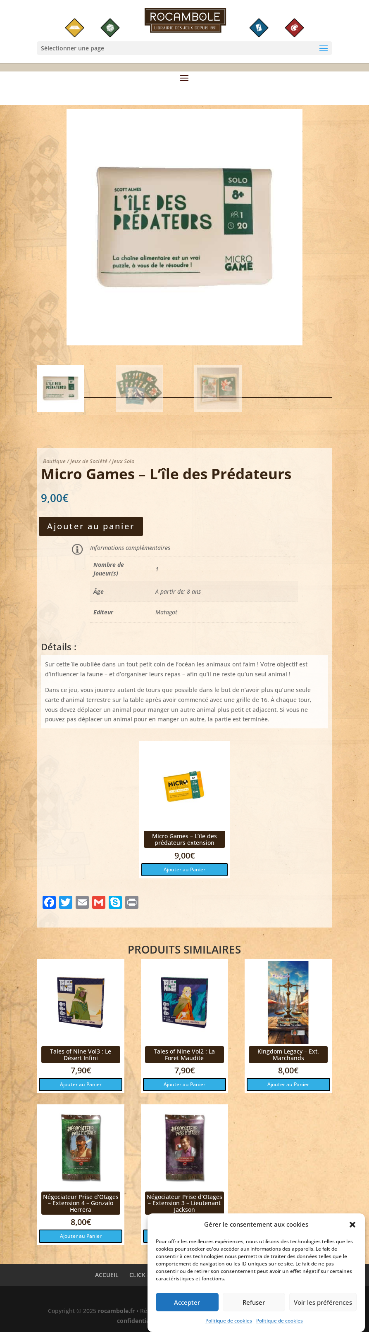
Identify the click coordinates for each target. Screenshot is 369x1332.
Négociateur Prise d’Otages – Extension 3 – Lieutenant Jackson (184, 1203)
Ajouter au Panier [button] (184, 869)
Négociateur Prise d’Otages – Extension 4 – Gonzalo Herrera (81, 1203)
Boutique (54, 461)
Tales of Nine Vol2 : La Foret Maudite (184, 1054)
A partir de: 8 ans (178, 591)
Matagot (166, 612)
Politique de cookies (228, 1326)
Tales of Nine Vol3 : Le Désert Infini (80, 1054)
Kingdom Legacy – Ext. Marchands (288, 1054)
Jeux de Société (88, 461)
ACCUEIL (107, 1275)
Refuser (254, 1307)
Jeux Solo (123, 461)
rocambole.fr (116, 1311)
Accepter (187, 1307)
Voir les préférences (323, 1307)
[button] (352, 1230)
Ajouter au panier (91, 526)
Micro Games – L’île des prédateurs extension (184, 839)
